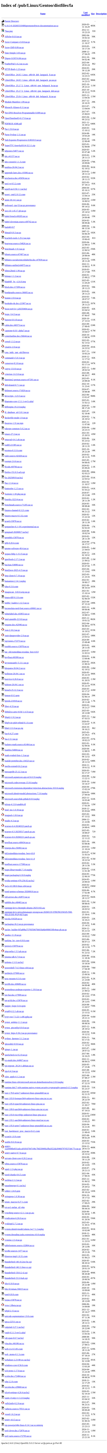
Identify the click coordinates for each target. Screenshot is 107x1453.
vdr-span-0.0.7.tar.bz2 (14, 1338)
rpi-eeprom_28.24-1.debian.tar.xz (19, 1066)
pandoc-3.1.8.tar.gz (13, 935)
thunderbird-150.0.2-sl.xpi (16, 1273)
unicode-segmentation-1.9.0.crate (19, 1316)
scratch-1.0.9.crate (13, 1136)
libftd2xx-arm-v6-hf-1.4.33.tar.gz (19, 712)
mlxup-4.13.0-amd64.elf (15, 804)
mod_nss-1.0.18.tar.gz (14, 810)
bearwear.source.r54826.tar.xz (18, 243)
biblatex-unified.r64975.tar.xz (18, 265)
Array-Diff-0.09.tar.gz (14, 47)
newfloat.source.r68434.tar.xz (17, 842)
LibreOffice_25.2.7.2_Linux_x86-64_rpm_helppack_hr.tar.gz (31, 85)
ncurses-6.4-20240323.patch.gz (18, 826)
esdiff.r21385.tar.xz (13, 445)
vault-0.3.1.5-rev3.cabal (15, 1332)
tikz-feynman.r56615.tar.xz (16, 1289)
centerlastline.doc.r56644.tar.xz (18, 336)
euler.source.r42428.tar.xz (16, 456)
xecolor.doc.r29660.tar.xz (16, 1387)
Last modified (85, 13)
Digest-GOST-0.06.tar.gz (15, 58)
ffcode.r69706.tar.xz (13, 467)
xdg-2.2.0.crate (11, 1381)
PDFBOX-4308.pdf (13, 124)
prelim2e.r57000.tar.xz (14, 973)
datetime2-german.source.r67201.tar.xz (22, 379)
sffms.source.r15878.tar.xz (16, 1164)
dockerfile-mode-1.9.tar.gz (16, 418)
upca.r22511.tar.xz (13, 1322)
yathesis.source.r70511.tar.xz (17, 1409)
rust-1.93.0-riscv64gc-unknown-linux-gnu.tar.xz (25, 1115)
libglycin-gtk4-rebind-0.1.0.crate (19, 723)
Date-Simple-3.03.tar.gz (15, 53)
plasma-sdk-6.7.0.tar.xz (15, 957)
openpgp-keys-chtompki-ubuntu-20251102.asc (25, 908)
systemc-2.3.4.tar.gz (13, 1240)
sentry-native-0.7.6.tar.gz (15, 1153)
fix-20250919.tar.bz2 (14, 477)
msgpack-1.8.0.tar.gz (14, 815)
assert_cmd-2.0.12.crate (15, 194)
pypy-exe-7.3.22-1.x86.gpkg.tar (18, 1017)
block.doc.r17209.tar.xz (15, 287)
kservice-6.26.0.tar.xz (14, 679)
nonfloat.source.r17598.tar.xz (17, 864)
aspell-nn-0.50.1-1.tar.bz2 (16, 189)
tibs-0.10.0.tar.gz (12, 1283)
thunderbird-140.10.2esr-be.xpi (18, 1262)
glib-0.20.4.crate (12, 543)
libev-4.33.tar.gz (12, 706)
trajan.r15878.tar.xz (13, 1300)
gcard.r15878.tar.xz (13, 521)
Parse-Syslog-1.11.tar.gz (15, 134)
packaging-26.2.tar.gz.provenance (19, 924)
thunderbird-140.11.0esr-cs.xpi (18, 1267)
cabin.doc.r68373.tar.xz (15, 325)
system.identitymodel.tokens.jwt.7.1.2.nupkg (24, 1229)
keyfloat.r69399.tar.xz (14, 657)
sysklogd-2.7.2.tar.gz (14, 1224)
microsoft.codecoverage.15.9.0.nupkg (21, 782)
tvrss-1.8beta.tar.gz (13, 1305)
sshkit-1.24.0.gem (12, 1191)
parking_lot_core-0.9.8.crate (17, 940)
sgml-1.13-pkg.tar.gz (14, 1169)
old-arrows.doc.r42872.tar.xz (17, 897)
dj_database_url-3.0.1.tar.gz (17, 412)
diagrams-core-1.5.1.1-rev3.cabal (19, 401)
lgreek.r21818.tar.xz (13, 701)
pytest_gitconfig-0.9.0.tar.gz (17, 1027)
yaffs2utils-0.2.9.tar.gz (14, 1403)
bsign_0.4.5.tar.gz (12, 314)
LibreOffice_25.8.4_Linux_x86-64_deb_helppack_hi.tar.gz (30, 96)
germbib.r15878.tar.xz (14, 537)
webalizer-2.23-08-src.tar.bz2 (17, 1360)
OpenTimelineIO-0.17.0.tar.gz (18, 118)
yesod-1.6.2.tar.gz (12, 1414)
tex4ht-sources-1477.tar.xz (16, 1251)
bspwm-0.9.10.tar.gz (13, 320)
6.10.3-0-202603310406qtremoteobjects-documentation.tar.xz (31, 26)
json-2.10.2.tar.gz (12, 630)
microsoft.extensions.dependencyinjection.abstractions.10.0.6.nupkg (34, 788)
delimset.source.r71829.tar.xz (17, 390)
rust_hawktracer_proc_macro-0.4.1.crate (22, 1131)
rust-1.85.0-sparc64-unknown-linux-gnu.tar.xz (25, 1104)
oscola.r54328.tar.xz (13, 919)
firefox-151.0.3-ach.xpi (15, 472)
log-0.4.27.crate (11, 733)
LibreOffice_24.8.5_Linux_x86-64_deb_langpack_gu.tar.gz (31, 80)
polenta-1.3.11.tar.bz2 (14, 962)
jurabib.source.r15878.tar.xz (17, 646)
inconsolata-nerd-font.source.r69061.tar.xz (23, 608)
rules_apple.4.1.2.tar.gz (15, 1076)
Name (43, 14)
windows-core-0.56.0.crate (16, 1365)
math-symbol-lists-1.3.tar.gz (17, 755)
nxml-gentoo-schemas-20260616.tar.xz (22, 891)
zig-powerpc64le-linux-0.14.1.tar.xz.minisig (24, 1425)
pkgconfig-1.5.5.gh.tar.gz (16, 951)
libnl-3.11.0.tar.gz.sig (14, 728)
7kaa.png (9, 31)
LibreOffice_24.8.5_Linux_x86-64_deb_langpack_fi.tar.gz (30, 75)
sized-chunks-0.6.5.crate (15, 1175)
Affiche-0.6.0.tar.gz (13, 36)
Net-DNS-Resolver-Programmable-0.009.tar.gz (25, 113)
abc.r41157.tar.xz (12, 156)
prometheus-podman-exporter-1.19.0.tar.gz (23, 989)
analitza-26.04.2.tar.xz (14, 167)
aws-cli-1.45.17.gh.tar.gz (15, 211)
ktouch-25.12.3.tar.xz (14, 690)
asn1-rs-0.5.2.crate (13, 183)
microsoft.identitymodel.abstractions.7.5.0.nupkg (26, 793)
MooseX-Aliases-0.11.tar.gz (17, 107)
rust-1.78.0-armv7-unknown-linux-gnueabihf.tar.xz (27, 1093)
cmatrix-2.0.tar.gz (12, 347)
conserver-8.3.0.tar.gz (14, 363)
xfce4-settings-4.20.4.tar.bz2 (17, 1392)
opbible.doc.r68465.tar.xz (16, 902)
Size (93, 14)
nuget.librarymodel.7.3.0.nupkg (18, 870)
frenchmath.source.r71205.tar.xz (19, 505)
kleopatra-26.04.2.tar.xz (15, 668)
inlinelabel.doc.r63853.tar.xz (17, 614)
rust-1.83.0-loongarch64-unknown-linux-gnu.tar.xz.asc (28, 1098)
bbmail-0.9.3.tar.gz (13, 232)
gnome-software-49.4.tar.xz (17, 548)
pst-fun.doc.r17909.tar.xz (16, 995)
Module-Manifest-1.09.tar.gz (17, 102)
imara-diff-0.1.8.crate (14, 597)
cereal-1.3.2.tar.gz (12, 341)
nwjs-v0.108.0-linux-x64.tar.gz (18, 886)
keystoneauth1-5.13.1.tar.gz (17, 663)
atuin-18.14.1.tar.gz (13, 200)
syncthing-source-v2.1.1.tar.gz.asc (19, 1213)
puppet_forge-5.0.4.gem (15, 1006)
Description (101, 14)
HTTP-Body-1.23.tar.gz (15, 69)
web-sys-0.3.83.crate (14, 1349)
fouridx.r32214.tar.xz (14, 499)
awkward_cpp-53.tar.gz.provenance (20, 205)
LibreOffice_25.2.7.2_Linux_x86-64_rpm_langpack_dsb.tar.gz (32, 91)
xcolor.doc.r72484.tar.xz (15, 1376)
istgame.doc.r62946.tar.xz (16, 625)
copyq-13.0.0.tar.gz (13, 369)
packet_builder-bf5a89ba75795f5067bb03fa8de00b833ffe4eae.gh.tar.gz (36, 929)
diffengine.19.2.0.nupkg (15, 407)
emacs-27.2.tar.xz (12, 434)
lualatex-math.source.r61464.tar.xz (20, 744)
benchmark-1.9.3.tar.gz (15, 249)
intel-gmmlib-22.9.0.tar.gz (16, 619)
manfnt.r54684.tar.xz (14, 750)
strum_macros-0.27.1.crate (16, 1202)
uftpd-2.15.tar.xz (12, 1311)
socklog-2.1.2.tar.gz (13, 1180)
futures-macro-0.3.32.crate (16, 516)
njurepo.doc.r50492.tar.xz (16, 848)
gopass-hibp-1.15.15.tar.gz (16, 554)
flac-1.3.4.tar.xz (11, 483)
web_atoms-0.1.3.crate (14, 1354)
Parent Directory (12, 21)
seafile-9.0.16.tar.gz (13, 1142)
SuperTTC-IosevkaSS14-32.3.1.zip (20, 145)
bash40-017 (10, 227)
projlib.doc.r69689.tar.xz (15, 984)
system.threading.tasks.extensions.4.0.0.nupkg (25, 1234)
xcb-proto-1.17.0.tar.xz (15, 1371)
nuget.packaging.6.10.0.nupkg (18, 875)
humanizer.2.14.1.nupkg (15, 581)
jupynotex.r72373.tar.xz (15, 641)
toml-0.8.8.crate (12, 1294)
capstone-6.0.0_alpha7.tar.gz (17, 330)
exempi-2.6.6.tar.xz (13, 461)
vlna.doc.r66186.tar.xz (14, 1343)
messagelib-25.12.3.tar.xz (16, 772)
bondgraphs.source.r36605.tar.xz (19, 292)
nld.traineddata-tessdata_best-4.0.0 (20, 853)
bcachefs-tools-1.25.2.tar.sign (17, 238)
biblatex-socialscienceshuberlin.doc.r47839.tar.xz (26, 260)
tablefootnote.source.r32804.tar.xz (19, 1245)
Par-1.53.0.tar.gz (12, 129)
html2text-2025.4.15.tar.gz (16, 570)
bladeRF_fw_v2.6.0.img (15, 281)
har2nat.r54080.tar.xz (14, 565)
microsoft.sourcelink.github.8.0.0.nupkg (22, 799)
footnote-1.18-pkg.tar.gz (15, 494)
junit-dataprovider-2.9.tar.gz (17, 635)
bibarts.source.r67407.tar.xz (17, 254)
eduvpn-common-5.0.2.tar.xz (17, 428)
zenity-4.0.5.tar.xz (12, 1420)
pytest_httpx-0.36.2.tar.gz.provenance (21, 1033)
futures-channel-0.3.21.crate (17, 510)
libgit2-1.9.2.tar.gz (13, 717)
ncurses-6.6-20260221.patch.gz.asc (20, 837)
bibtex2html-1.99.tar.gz (15, 271)
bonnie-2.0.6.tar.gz (13, 298)
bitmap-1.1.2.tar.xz (13, 276)
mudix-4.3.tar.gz (12, 821)
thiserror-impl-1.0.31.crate (16, 1256)
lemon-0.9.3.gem (12, 695)
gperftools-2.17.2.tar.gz (15, 559)
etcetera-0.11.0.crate (13, 450)
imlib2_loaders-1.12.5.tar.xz (17, 603)
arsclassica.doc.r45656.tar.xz (17, 178)
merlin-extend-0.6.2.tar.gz (16, 766)
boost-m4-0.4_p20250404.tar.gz (18, 309)
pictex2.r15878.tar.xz (14, 946)
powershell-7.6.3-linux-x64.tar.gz (19, 968)
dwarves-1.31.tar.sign (14, 423)
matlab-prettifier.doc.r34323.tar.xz (19, 761)
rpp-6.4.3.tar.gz (11, 1071)
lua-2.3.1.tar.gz (11, 739)
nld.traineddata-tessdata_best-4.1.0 (20, 859)
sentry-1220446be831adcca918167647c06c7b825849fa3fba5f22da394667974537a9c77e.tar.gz (43, 1147)
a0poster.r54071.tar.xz (14, 151)
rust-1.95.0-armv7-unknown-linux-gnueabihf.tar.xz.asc (28, 1125)
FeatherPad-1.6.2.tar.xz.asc (16, 64)
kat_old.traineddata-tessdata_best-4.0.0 (22, 652)
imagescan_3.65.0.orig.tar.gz (17, 592)
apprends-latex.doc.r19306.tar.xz (19, 173)
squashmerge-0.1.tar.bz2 (15, 1185)
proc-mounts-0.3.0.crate (15, 978)
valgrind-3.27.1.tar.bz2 (14, 1327)
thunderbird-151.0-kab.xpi (16, 1278)
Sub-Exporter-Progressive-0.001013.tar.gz (23, 140)
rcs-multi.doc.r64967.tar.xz (16, 1060)
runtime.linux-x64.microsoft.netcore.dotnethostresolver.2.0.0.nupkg (34, 1082)
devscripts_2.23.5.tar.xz (15, 396)
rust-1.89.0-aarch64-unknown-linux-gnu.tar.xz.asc (26, 1109)
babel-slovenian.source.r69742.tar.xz (21, 222)
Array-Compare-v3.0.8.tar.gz (17, 42)
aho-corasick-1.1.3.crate (15, 162)
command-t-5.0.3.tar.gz (15, 358)
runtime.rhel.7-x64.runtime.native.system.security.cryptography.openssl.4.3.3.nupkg (41, 1087)
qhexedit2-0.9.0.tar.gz (14, 1044)
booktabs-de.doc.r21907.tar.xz (18, 303)
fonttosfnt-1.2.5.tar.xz (14, 488)
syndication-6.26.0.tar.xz (15, 1218)
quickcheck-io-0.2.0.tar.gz (16, 1055)
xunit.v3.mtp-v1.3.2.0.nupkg (17, 1398)
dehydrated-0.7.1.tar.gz (15, 385)
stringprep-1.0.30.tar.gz (15, 1196)
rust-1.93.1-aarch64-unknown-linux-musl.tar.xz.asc (27, 1120)
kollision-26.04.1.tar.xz (15, 674)
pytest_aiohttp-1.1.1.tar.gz (16, 1022)
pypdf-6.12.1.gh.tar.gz (14, 1011)
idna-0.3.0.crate (11, 586)
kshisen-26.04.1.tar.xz (14, 684)
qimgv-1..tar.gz (11, 1049)
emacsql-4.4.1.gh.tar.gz (15, 439)
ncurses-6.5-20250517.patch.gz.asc (20, 831)
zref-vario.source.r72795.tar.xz (18, 1436)
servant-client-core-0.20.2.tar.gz (18, 1158)
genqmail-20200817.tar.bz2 (17, 532)
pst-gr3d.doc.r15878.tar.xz (16, 1000)
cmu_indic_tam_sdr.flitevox (17, 352)
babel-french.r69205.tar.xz (16, 216)
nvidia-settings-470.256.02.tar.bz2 (19, 880)
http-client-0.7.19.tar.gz (15, 576)
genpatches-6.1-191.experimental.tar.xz (22, 526)
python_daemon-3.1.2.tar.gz (17, 1038)
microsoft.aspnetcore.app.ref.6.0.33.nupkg (23, 777)
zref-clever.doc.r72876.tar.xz (17, 1430)
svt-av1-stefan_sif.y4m (15, 1207)
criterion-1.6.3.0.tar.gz (14, 374)
